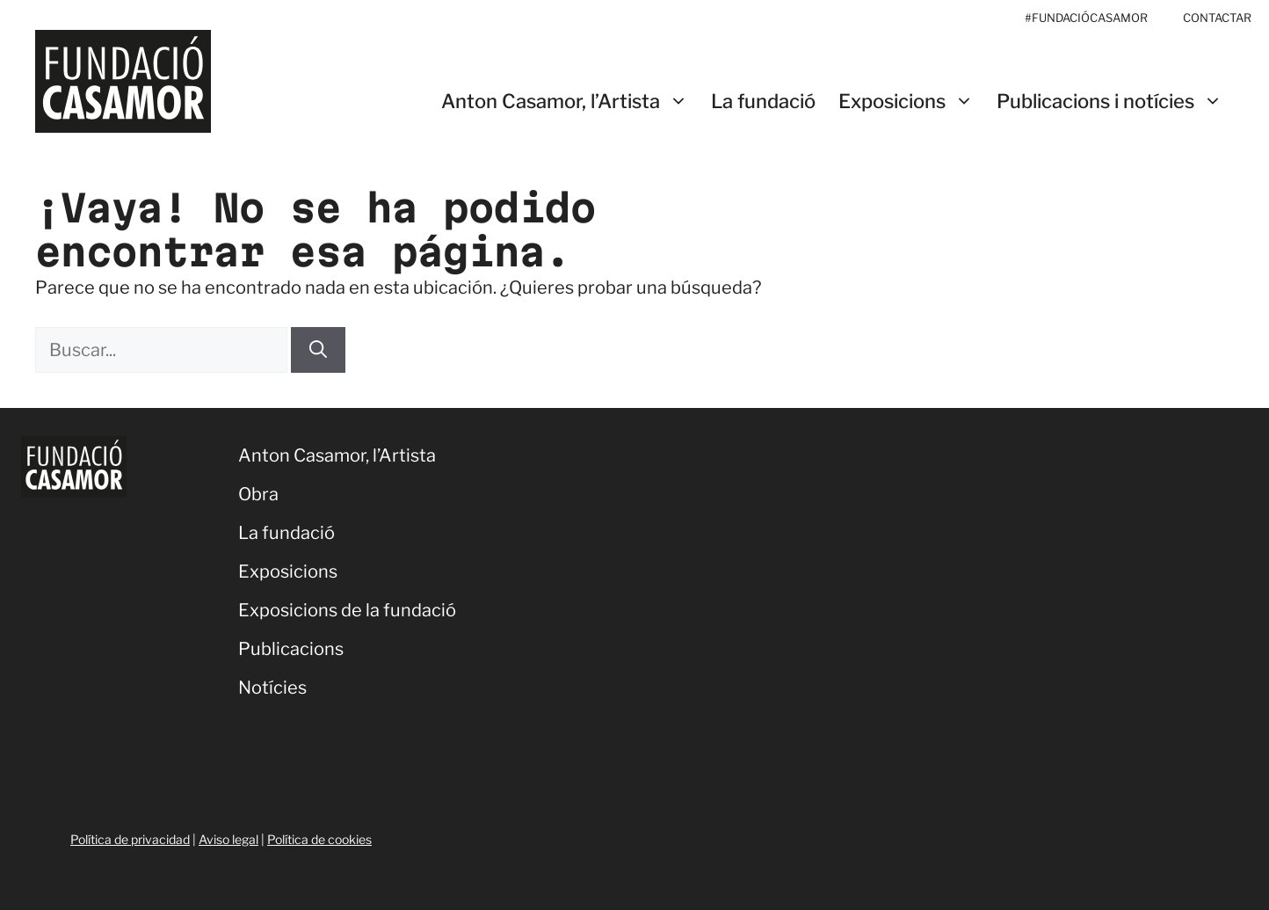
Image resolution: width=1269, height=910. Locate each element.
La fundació (763, 101)
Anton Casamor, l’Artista (570, 101)
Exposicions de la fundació (347, 610)
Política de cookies (319, 839)
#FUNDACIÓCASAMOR (1086, 18)
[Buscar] (318, 350)
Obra (258, 494)
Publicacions (291, 648)
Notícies (272, 687)
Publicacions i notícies (1115, 101)
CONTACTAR (1217, 18)
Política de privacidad (130, 839)
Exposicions (911, 101)
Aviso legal (228, 839)
